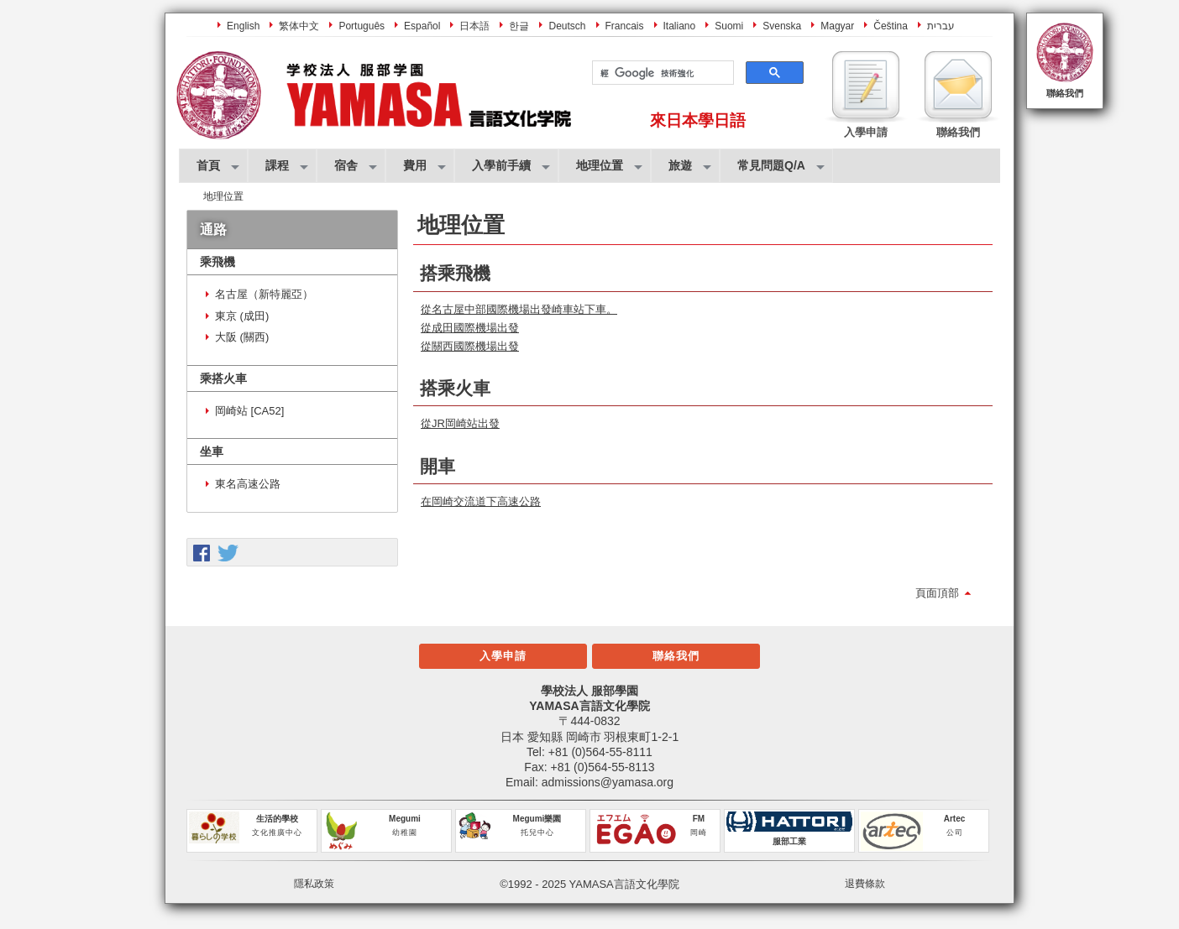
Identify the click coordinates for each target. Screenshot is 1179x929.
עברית (941, 26)
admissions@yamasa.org (607, 782)
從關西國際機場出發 (470, 346)
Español (422, 26)
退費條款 (865, 884)
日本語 (474, 26)
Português (361, 26)
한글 (519, 26)
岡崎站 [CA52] (249, 410)
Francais (624, 26)
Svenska (781, 26)
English (243, 26)
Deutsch (566, 26)
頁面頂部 (937, 593)
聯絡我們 (1064, 93)
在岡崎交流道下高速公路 (481, 501)
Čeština (890, 26)
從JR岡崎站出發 (460, 423)
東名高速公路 (247, 484)
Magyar (837, 26)
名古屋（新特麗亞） (264, 294)
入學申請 (503, 656)
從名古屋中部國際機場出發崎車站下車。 (519, 309)
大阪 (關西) (242, 337)
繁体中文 (299, 26)
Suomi (729, 26)
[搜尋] (661, 73)
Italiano (679, 26)
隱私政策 (314, 884)
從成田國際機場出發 (470, 327)
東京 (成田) (242, 316)
